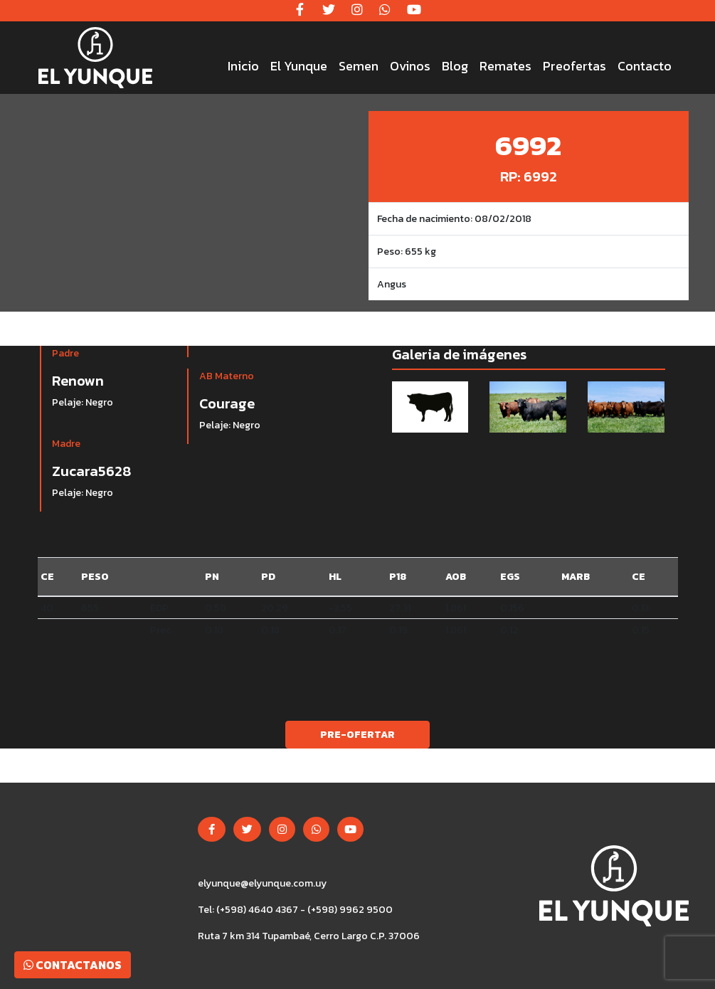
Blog (455, 65)
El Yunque (298, 65)
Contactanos (72, 964)
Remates (505, 65)
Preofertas (574, 65)
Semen (358, 65)
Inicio (243, 65)
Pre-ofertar (357, 734)
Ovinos (410, 65)
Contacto (645, 65)
